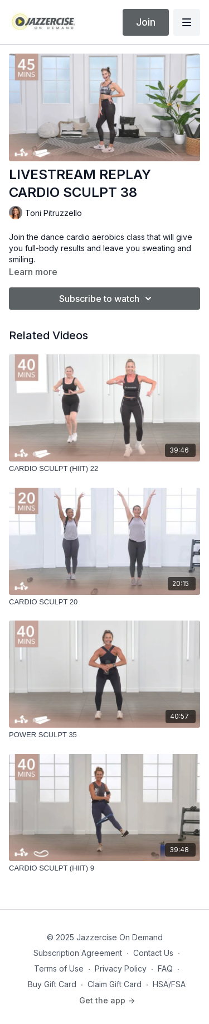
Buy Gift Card (52, 984)
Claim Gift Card (115, 984)
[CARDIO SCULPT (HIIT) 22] (104, 468)
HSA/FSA (169, 984)
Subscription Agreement (77, 953)
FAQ (165, 968)
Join (145, 22)
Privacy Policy (121, 968)
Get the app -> (107, 1000)
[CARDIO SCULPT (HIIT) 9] (104, 868)
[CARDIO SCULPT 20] (104, 602)
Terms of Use (59, 968)
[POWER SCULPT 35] (104, 735)
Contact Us (153, 953)
